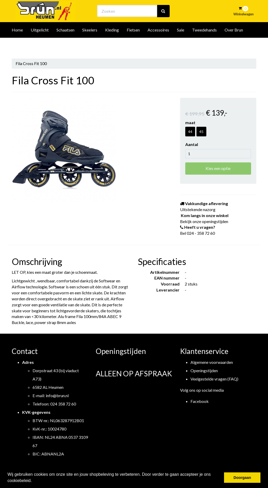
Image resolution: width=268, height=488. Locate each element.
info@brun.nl (57, 395)
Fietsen (133, 43)
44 (190, 131)
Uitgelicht (40, 43)
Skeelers (89, 43)
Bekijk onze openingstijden (138, 9)
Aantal (191, 144)
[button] (34, 481)
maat (190, 122)
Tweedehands (204, 43)
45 (201, 131)
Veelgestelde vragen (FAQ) (214, 378)
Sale (180, 43)
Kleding (112, 43)
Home (17, 43)
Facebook (199, 401)
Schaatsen (65, 43)
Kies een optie (218, 168)
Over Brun (234, 43)
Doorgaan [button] (242, 478)
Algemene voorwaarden (211, 362)
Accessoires (158, 43)
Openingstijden (204, 370)
